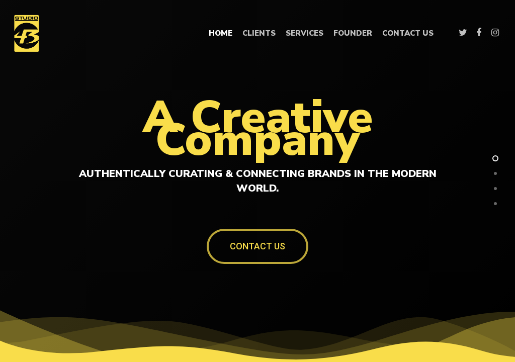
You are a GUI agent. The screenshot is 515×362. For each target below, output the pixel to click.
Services (304, 33)
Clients (259, 33)
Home (220, 33)
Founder (352, 33)
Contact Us (408, 33)
